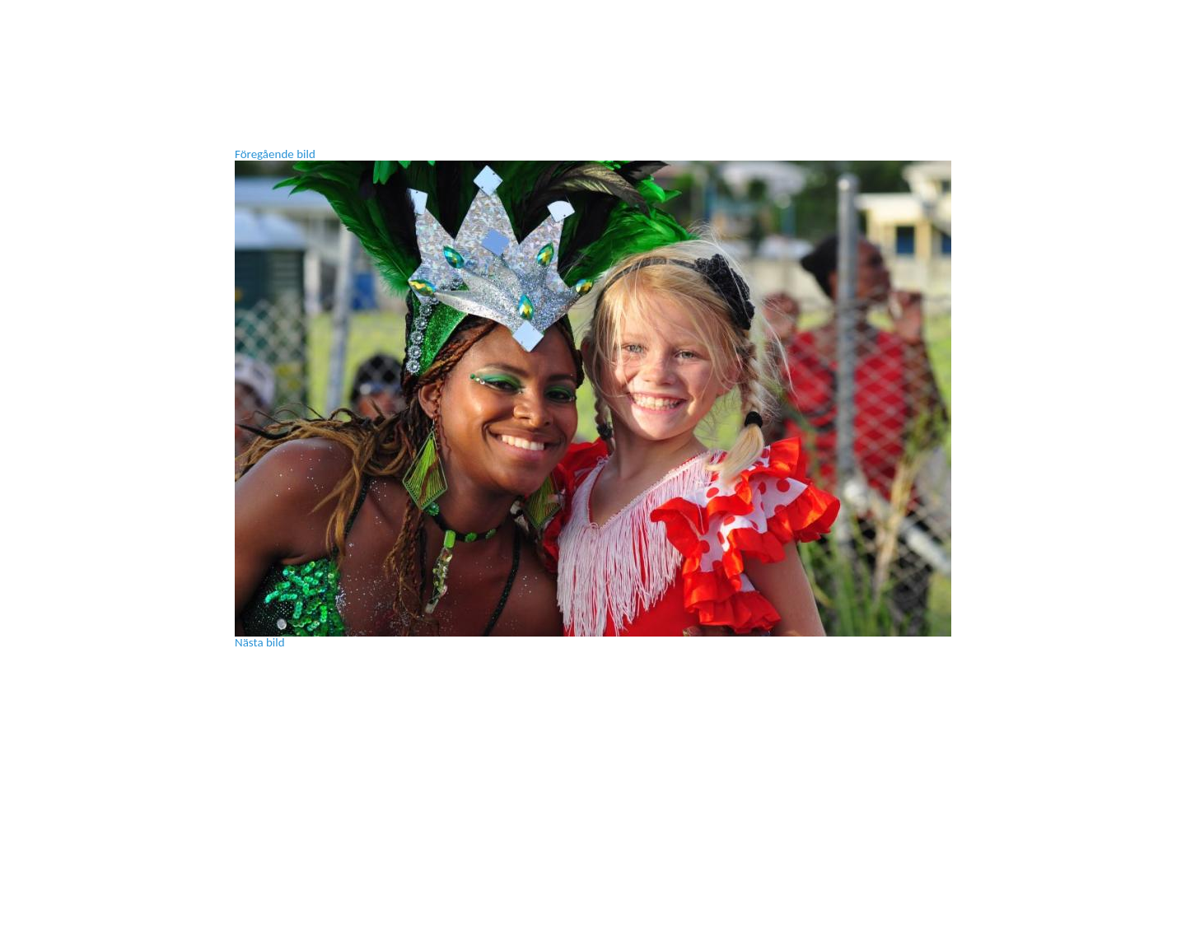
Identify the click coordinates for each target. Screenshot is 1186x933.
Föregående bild (275, 154)
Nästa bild (260, 642)
